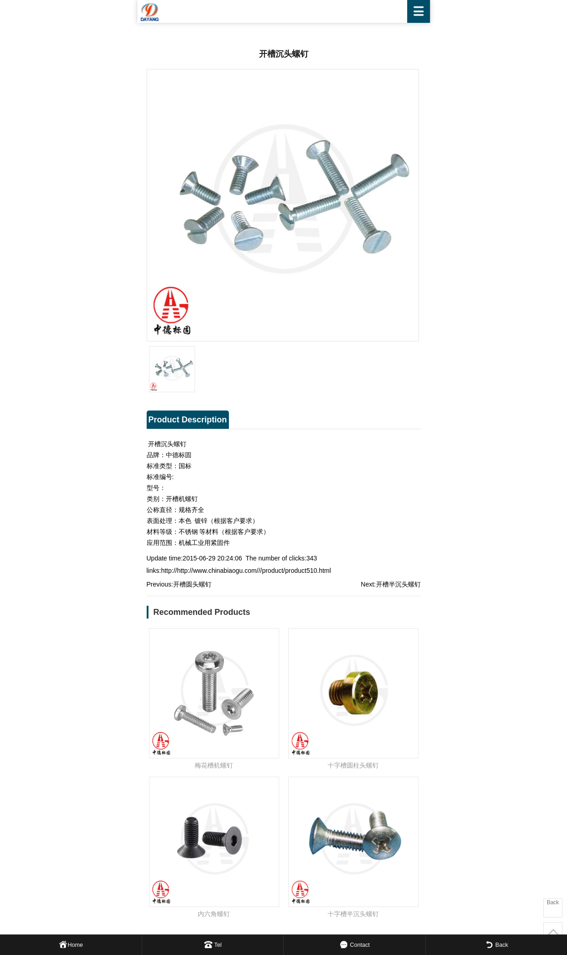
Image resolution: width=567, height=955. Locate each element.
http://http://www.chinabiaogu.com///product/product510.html (246, 570)
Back (553, 902)
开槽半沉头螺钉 (398, 584)
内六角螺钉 (214, 914)
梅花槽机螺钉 (214, 765)
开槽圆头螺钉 (192, 584)
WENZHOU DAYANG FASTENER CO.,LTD (284, 11)
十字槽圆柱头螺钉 (353, 765)
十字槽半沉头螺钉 (353, 914)
